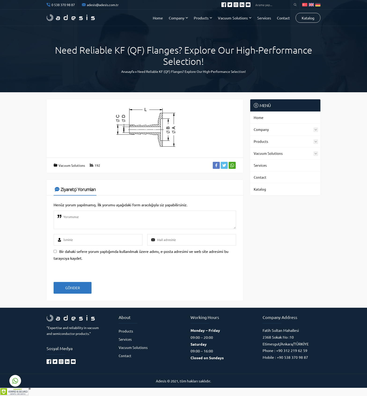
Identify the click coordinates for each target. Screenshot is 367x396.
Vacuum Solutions (72, 165)
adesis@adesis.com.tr (102, 5)
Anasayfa (127, 71)
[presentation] (86, 269)
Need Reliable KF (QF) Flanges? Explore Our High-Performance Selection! (191, 71)
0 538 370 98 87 (63, 5)
